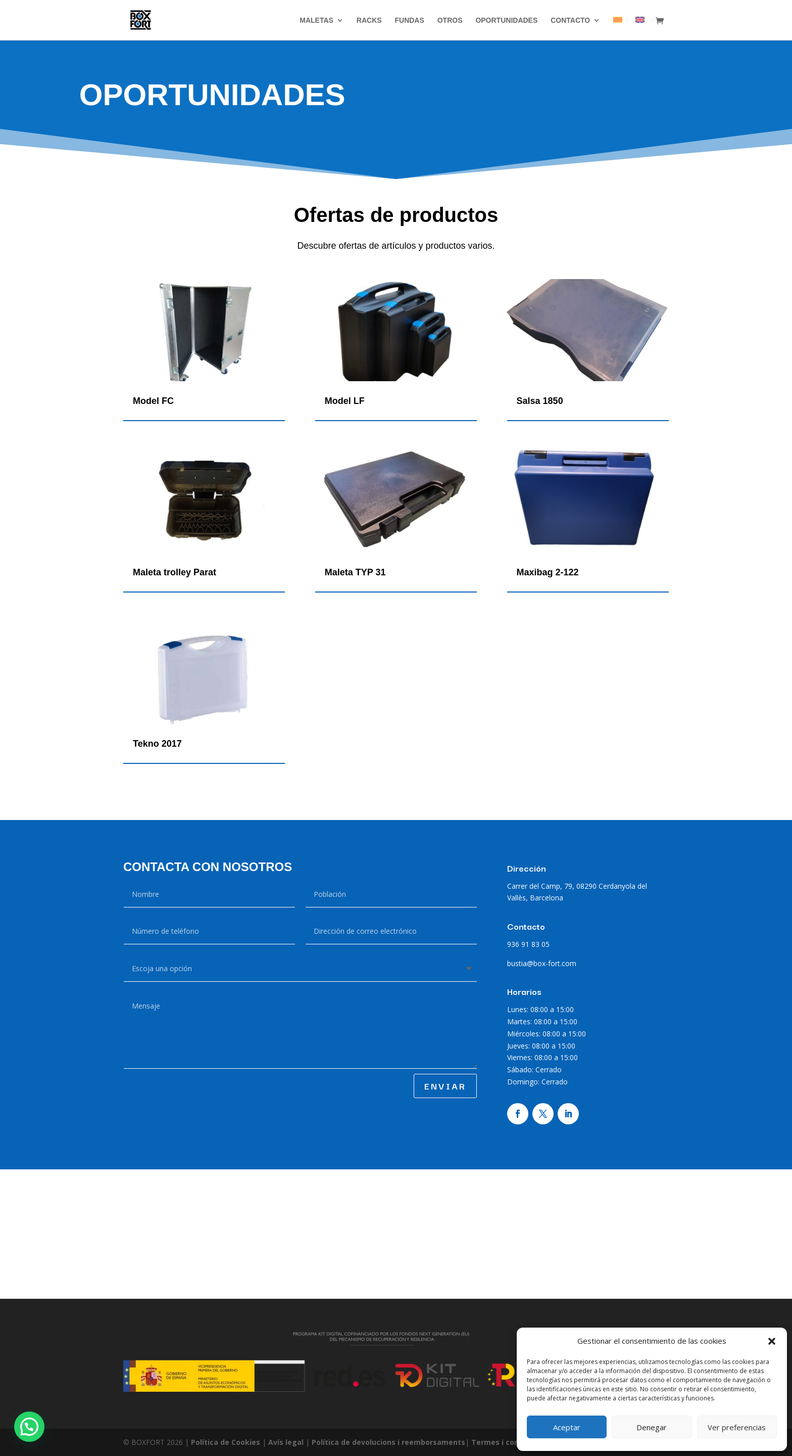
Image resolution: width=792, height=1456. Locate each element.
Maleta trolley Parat (174, 572)
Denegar (651, 1427)
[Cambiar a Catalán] (617, 28)
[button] (772, 1341)
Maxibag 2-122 (548, 572)
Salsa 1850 (540, 401)
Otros (450, 20)
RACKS (369, 20)
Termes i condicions (507, 1442)
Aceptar (566, 1427)
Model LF (345, 401)
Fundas (409, 20)
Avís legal (287, 1442)
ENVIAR (445, 1086)
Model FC (153, 401)
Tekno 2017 (157, 744)
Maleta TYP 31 (355, 572)
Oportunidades (506, 20)
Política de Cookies (226, 1442)
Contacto (570, 20)
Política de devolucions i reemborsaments (388, 1442)
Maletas (316, 20)
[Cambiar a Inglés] (640, 28)
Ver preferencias (737, 1427)
